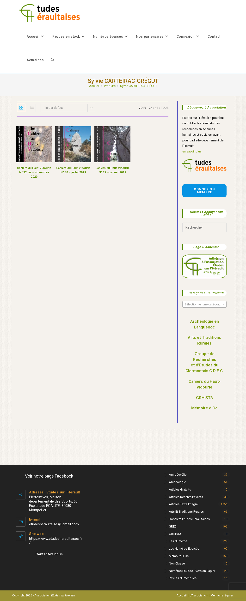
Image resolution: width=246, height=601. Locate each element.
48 (156, 107)
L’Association (199, 595)
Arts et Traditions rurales (186, 511)
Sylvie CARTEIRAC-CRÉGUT (138, 86)
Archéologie (177, 482)
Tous (164, 107)
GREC (173, 526)
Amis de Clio (178, 474)
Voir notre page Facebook (49, 476)
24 (150, 107)
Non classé (177, 563)
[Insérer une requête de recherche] (204, 227)
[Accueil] (94, 86)
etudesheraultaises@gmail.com (54, 524)
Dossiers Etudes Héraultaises (189, 519)
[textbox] (204, 304)
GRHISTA (204, 397)
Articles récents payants (186, 497)
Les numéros (178, 541)
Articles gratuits (180, 489)
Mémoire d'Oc (204, 408)
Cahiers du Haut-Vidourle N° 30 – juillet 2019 (73, 170)
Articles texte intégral (183, 504)
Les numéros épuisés (184, 548)
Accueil (182, 595)
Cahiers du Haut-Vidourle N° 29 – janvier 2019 (112, 170)
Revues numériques (183, 578)
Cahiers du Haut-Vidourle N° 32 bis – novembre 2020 (34, 172)
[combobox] (204, 304)
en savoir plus (192, 151)
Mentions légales (222, 595)
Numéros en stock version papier (192, 571)
